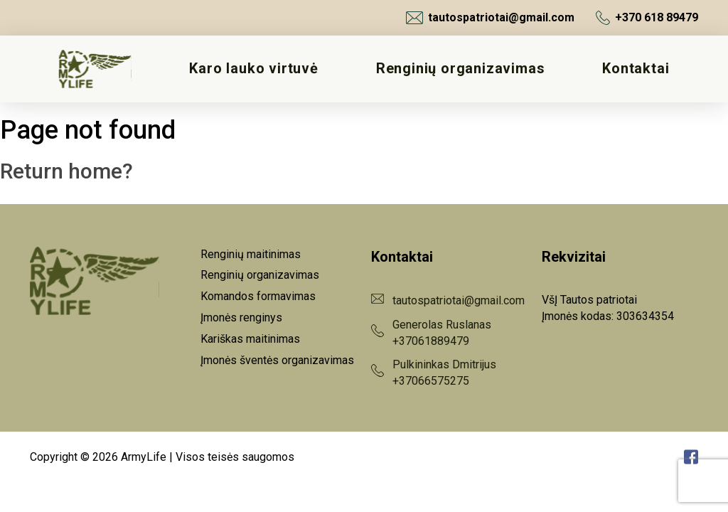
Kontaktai (635, 68)
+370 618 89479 (647, 18)
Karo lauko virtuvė (253, 68)
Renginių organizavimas (460, 68)
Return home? (66, 171)
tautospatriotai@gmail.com (490, 17)
